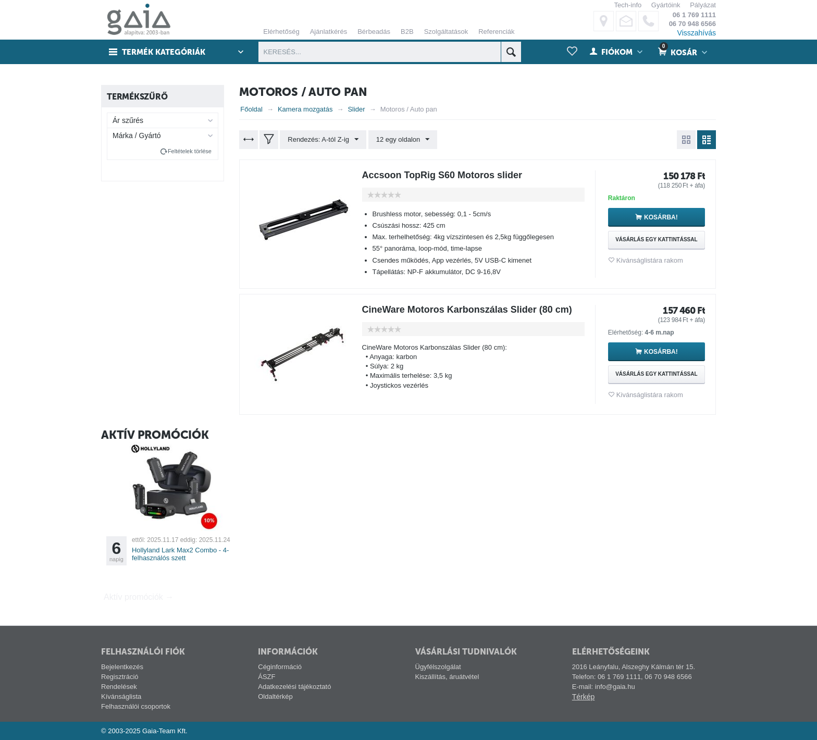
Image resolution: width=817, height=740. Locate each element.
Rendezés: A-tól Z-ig (323, 139)
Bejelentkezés (122, 667)
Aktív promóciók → (139, 597)
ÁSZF (266, 677)
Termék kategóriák (164, 52)
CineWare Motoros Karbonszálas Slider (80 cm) (467, 309)
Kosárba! (661, 217)
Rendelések (119, 686)
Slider (356, 109)
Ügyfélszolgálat (438, 667)
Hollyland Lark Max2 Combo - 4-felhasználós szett (180, 554)
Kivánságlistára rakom (649, 260)
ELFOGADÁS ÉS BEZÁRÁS (522, 136)
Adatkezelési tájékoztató (294, 686)
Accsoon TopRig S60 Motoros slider (442, 175)
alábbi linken (702, 45)
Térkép (583, 697)
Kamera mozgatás (305, 109)
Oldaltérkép (275, 696)
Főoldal (251, 109)
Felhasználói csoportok (135, 706)
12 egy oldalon (403, 139)
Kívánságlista (121, 696)
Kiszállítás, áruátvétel (447, 677)
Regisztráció (120, 677)
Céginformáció (280, 667)
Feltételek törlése (190, 151)
